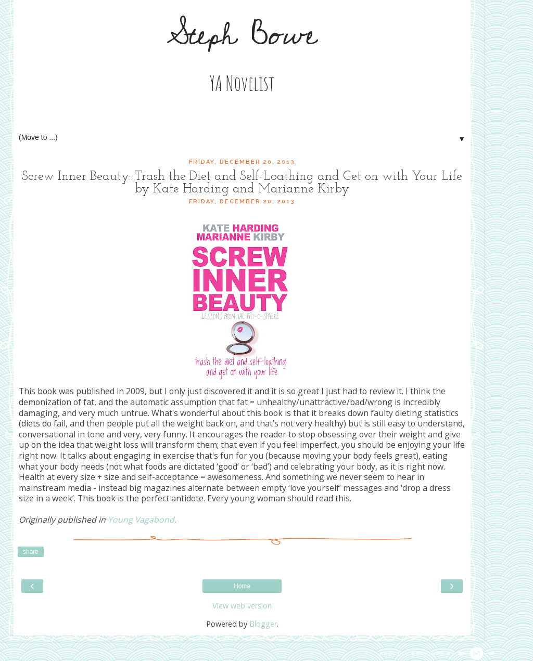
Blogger (263, 624)
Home (242, 586)
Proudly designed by (438, 653)
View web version (242, 606)
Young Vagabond (141, 519)
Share (31, 551)
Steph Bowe (242, 34)
